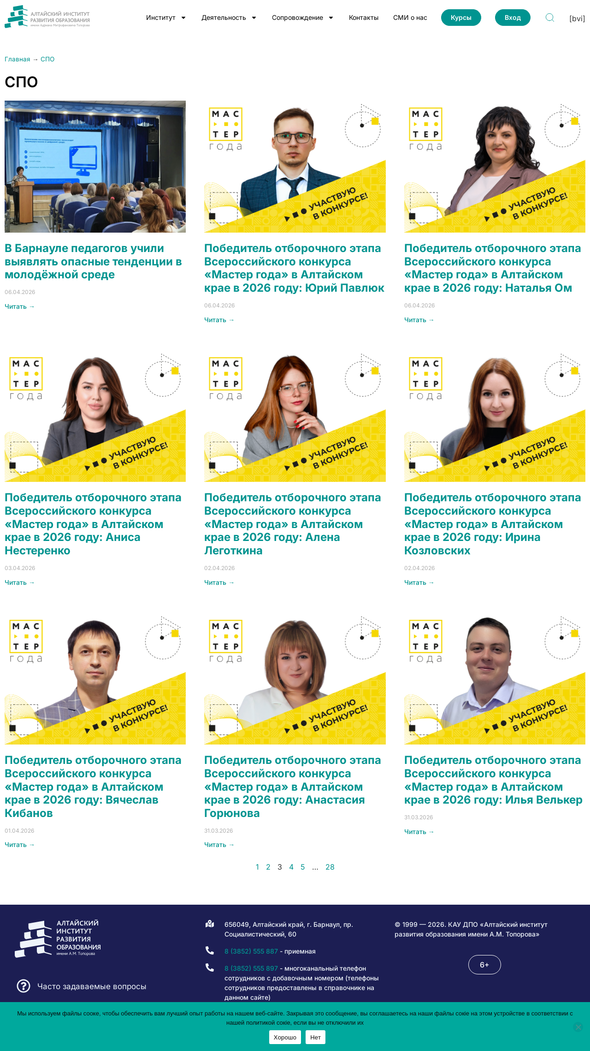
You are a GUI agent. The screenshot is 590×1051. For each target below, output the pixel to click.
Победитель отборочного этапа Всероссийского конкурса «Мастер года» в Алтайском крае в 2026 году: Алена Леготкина (292, 524)
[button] (484, 964)
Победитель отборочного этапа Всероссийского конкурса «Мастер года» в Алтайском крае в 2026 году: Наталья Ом (492, 267)
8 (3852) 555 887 (251, 951)
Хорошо (285, 1037)
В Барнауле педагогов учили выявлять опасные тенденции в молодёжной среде (93, 261)
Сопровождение (303, 17)
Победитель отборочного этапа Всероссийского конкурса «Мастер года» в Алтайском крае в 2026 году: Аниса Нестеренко (93, 524)
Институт (166, 17)
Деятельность (229, 17)
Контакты (363, 17)
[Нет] (578, 1027)
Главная (17, 59)
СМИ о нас (410, 17)
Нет (315, 1037)
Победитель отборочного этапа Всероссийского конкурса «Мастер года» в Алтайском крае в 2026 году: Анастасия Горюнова (292, 786)
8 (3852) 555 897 (251, 968)
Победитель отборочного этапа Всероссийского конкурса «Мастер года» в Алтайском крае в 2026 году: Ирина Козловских (492, 524)
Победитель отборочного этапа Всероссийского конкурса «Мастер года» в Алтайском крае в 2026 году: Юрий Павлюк (294, 267)
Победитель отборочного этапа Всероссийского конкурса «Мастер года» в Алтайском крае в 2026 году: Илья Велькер (493, 779)
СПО (47, 59)
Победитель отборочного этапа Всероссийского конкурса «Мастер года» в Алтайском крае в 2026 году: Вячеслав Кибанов (93, 786)
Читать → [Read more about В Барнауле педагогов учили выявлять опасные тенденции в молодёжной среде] (20, 306)
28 (330, 866)
